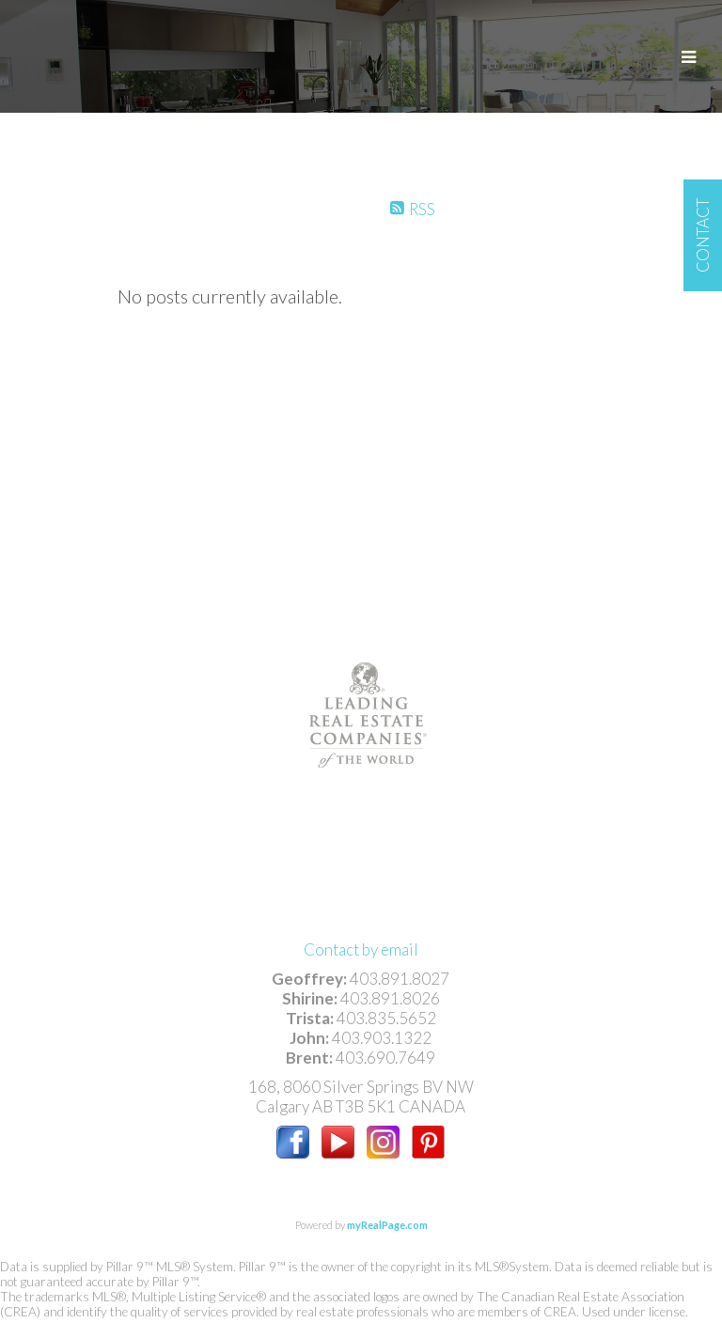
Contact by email (361, 949)
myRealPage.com (387, 1225)
